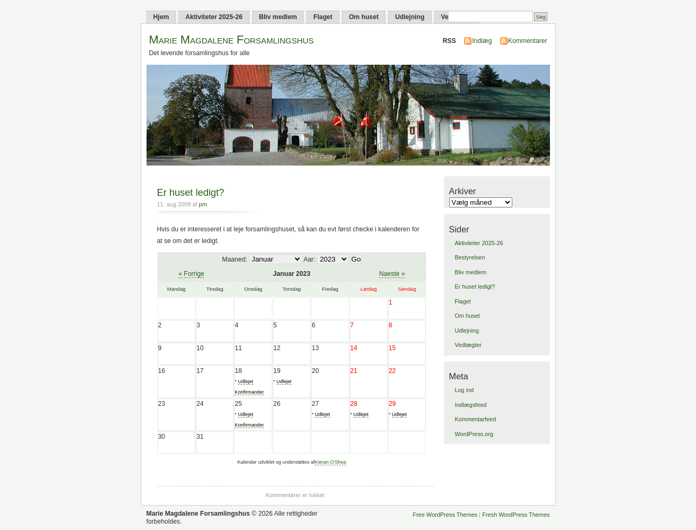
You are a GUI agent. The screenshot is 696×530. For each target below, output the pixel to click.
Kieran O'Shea (330, 462)
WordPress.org (473, 434)
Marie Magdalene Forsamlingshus (231, 39)
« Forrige (191, 273)
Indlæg (482, 41)
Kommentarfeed (475, 419)
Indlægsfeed (470, 405)
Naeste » (392, 273)
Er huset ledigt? (191, 192)
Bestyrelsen (469, 257)
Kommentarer (527, 41)
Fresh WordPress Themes (515, 514)
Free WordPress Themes (445, 514)
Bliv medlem (278, 17)
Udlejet (284, 381)
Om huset (364, 17)
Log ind (464, 390)
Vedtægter (467, 345)
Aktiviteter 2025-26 (213, 17)
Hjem (161, 17)
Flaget (322, 17)
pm (203, 204)
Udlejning (409, 17)
